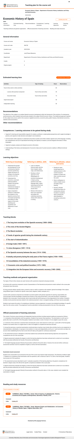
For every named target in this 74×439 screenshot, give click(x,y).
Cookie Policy (37, 432)
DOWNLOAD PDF (63, 19)
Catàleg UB (15, 401)
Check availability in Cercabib (11, 389)
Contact (45, 432)
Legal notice (29, 432)
